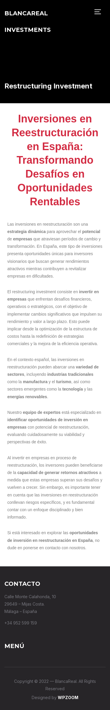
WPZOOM (68, 697)
